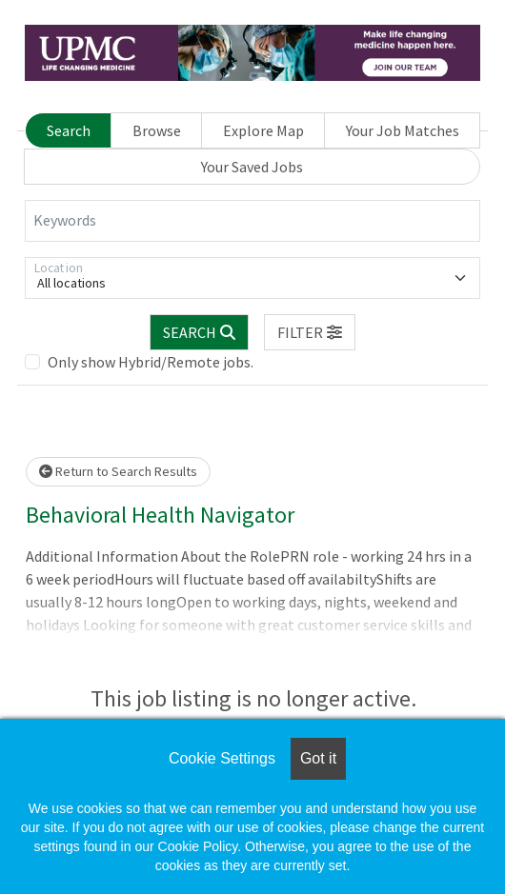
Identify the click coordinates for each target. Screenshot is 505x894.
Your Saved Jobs (252, 166)
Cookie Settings (222, 758)
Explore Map (263, 130)
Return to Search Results (118, 471)
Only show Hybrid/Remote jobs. (150, 361)
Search (69, 130)
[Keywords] (252, 221)
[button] (309, 332)
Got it (318, 758)
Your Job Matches (402, 130)
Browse (156, 130)
